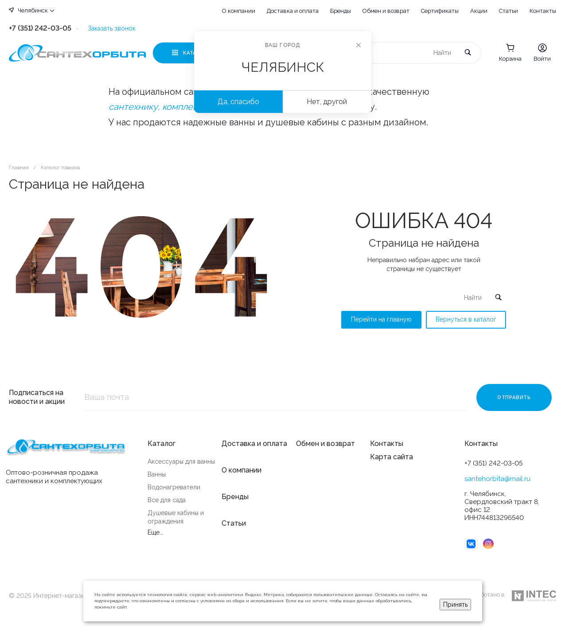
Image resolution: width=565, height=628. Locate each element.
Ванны (157, 474)
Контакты (543, 11)
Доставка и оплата (293, 11)
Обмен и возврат (385, 11)
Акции (478, 11)
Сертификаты (440, 11)
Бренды (340, 11)
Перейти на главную (381, 319)
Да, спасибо (238, 101)
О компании (238, 11)
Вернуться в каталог (466, 319)
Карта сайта (391, 457)
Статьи (508, 11)
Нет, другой (327, 101)
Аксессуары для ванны (181, 461)
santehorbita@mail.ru (497, 479)
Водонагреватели (174, 487)
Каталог (161, 443)
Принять (455, 604)
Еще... (156, 532)
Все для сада (167, 500)
